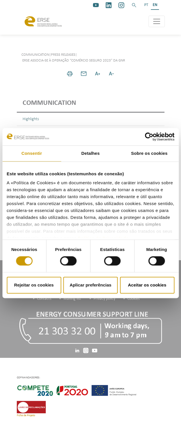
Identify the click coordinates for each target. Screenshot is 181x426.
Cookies (133, 299)
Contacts (44, 299)
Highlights (31, 119)
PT (146, 5)
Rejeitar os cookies (34, 284)
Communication (49, 103)
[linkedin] (108, 5)
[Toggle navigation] (157, 21)
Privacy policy (104, 299)
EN (155, 5)
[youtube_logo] (95, 5)
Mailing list (72, 299)
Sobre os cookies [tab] (149, 153)
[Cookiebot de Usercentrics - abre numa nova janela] (149, 136)
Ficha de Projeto (26, 415)
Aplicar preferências (90, 284)
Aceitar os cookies (147, 284)
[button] (134, 5)
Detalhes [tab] (90, 153)
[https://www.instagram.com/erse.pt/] (121, 5)
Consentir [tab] (31, 153)
